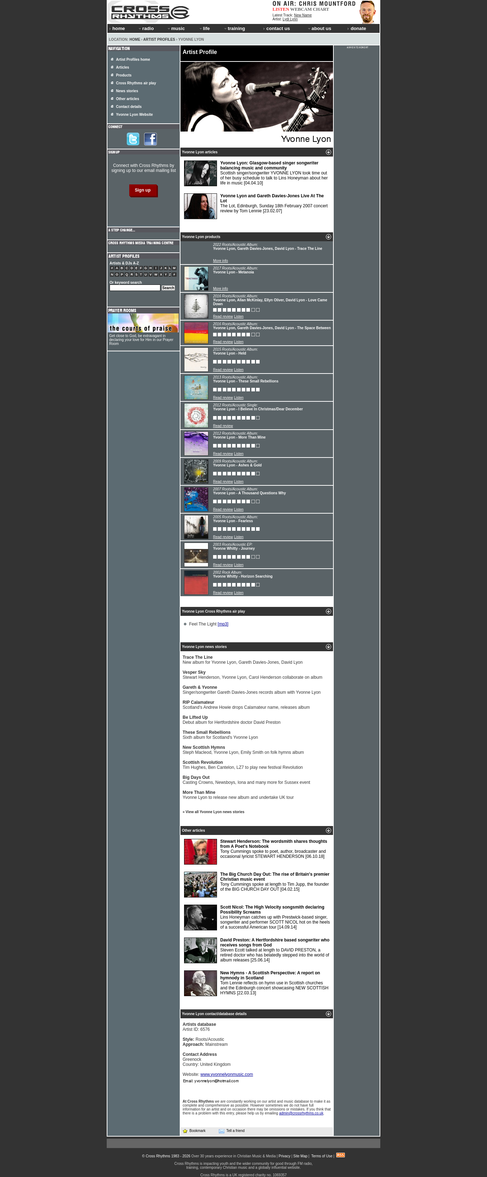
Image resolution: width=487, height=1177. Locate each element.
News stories (127, 91)
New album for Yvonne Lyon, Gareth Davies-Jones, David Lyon (243, 660)
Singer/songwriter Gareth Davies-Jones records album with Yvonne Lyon (252, 690)
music (176, 28)
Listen (239, 316)
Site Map (300, 1156)
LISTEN (281, 9)
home (117, 28)
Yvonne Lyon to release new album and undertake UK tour (238, 795)
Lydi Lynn (290, 19)
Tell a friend (232, 1130)
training (234, 28)
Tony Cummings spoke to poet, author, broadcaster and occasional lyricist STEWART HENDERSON (255, 852)
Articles (122, 67)
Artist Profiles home (133, 59)
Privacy (284, 1156)
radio (146, 28)
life (204, 28)
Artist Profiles (159, 39)
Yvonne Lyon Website (134, 115)
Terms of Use (321, 1156)
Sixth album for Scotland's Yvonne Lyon (220, 735)
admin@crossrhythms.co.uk (301, 1113)
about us (319, 28)
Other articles (127, 99)
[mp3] (223, 624)
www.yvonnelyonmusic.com (227, 1074)
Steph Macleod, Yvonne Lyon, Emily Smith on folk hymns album (243, 750)
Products (123, 75)
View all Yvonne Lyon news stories (214, 812)
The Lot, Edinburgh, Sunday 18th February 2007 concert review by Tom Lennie (256, 206)
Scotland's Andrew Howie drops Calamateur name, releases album (246, 705)
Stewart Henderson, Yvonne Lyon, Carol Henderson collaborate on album (252, 675)
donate (356, 28)
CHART (321, 9)
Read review (223, 316)
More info (220, 261)
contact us (276, 28)
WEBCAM (301, 9)
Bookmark (194, 1130)
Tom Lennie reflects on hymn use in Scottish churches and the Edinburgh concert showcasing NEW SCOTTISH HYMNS (256, 983)
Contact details (129, 107)
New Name (303, 15)
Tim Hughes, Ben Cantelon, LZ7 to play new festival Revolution (243, 765)
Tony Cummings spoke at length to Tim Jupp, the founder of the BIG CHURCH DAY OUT (256, 884)
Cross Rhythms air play (136, 83)
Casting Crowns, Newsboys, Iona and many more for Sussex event (246, 780)
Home (135, 39)
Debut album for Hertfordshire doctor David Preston (231, 720)
